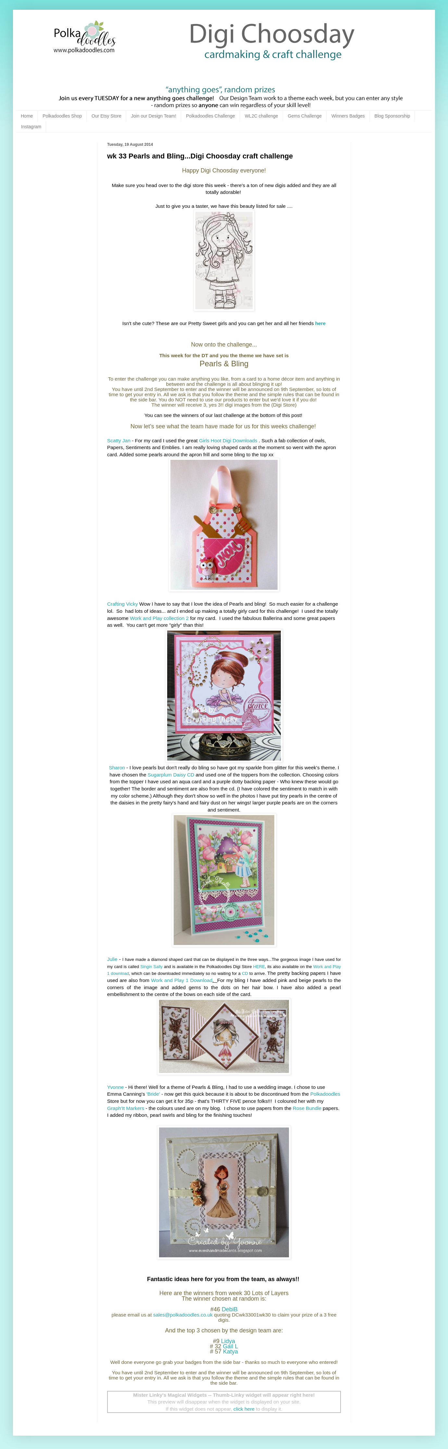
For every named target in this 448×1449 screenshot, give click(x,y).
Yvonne (115, 1087)
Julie (112, 959)
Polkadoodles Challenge (210, 116)
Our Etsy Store (106, 116)
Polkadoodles (325, 1094)
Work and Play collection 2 (159, 618)
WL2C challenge (261, 116)
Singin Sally (151, 966)
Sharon (117, 767)
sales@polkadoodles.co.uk (183, 1314)
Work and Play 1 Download (181, 980)
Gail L (230, 1346)
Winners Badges (348, 116)
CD (245, 973)
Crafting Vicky (122, 604)
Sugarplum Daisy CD (171, 774)
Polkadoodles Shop (62, 116)
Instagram (31, 126)
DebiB (230, 1309)
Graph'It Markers (125, 1108)
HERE (259, 966)
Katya (230, 1351)
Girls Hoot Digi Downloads (228, 440)
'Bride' (152, 1094)
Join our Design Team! (153, 116)
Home (27, 116)
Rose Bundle (307, 1108)
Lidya (228, 1341)
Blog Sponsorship (392, 116)
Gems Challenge (305, 116)
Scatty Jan (119, 440)
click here (244, 1409)
